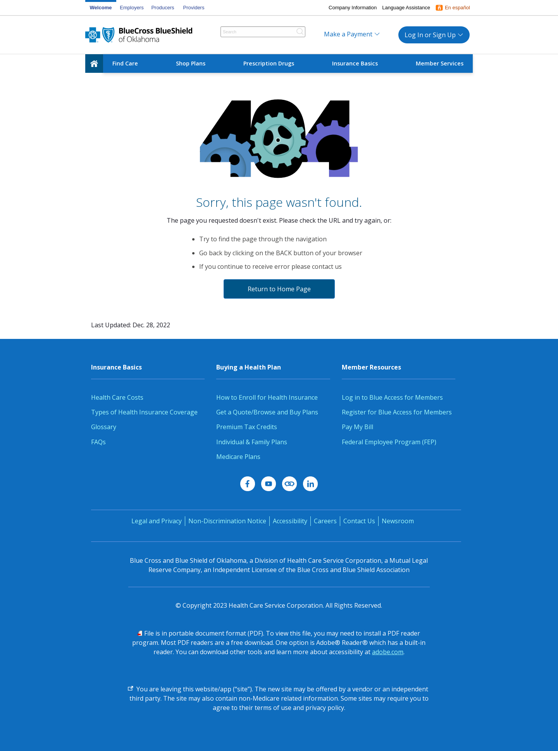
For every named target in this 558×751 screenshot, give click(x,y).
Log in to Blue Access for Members (392, 397)
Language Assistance (406, 7)
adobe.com (387, 652)
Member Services (439, 63)
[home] (94, 63)
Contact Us (359, 521)
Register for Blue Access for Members (397, 412)
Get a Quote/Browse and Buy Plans (267, 412)
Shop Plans (190, 63)
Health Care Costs (117, 397)
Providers (194, 7)
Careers (325, 521)
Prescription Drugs (268, 63)
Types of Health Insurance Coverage (144, 412)
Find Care (125, 63)
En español (457, 7)
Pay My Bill (357, 427)
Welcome (101, 7)
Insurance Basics (355, 63)
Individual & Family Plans (251, 442)
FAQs (98, 442)
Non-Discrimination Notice (227, 521)
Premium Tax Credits (246, 427)
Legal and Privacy (156, 521)
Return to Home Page (279, 289)
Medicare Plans (238, 456)
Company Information (353, 7)
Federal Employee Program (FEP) (390, 442)
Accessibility (290, 521)
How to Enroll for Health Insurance (267, 397)
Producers (162, 7)
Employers (131, 7)
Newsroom (398, 521)
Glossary (103, 427)
